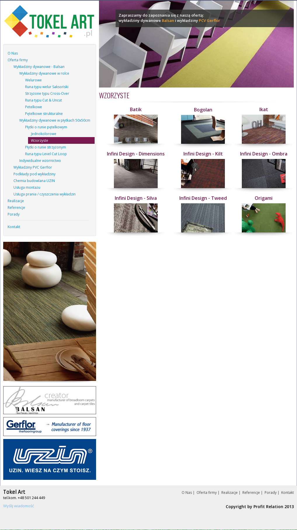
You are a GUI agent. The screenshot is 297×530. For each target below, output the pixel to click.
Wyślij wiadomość (18, 505)
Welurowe (33, 80)
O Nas (13, 53)
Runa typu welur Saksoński (46, 86)
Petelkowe (33, 106)
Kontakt (14, 226)
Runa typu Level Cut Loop (46, 153)
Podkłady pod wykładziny (34, 174)
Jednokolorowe (43, 133)
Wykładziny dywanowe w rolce (44, 73)
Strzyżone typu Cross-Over (47, 93)
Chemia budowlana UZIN (34, 180)
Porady (14, 214)
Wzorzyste (39, 140)
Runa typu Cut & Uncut (43, 100)
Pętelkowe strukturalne (44, 113)
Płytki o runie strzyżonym (45, 147)
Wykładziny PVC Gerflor (32, 167)
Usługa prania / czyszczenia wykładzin (44, 194)
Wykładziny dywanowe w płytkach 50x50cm (54, 120)
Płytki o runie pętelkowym (46, 127)
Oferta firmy (18, 59)
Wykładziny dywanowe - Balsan (39, 66)
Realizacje (16, 200)
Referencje (16, 207)
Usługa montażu (26, 187)
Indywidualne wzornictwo (40, 160)
